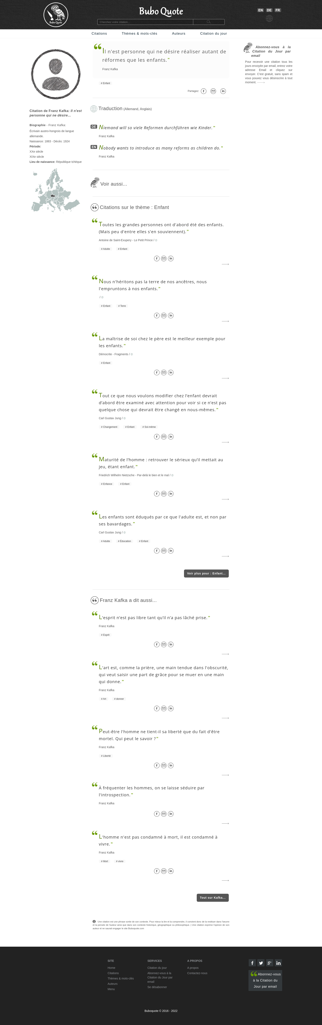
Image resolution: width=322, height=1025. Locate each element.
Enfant (106, 83)
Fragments (121, 354)
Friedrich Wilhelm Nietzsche (116, 475)
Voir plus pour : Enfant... (206, 573)
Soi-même (150, 427)
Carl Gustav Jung (110, 418)
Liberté (107, 755)
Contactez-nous (197, 973)
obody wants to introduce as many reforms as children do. (159, 148)
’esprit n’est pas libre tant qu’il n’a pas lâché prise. (153, 617)
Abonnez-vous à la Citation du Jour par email (266, 979)
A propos (193, 967)
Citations (99, 33)
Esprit (106, 634)
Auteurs (179, 33)
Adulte (106, 249)
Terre (123, 306)
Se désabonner (157, 987)
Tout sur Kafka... (213, 897)
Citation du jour (213, 33)
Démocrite (105, 354)
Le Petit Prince (143, 240)
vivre (120, 861)
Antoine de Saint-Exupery (115, 240)
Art (104, 698)
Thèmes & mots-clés (139, 33)
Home (111, 967)
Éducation (125, 541)
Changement (110, 427)
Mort (105, 861)
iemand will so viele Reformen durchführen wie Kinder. (156, 127)
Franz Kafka (110, 69)
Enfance (107, 484)
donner (120, 698)
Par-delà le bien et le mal (153, 475)
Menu (111, 989)
